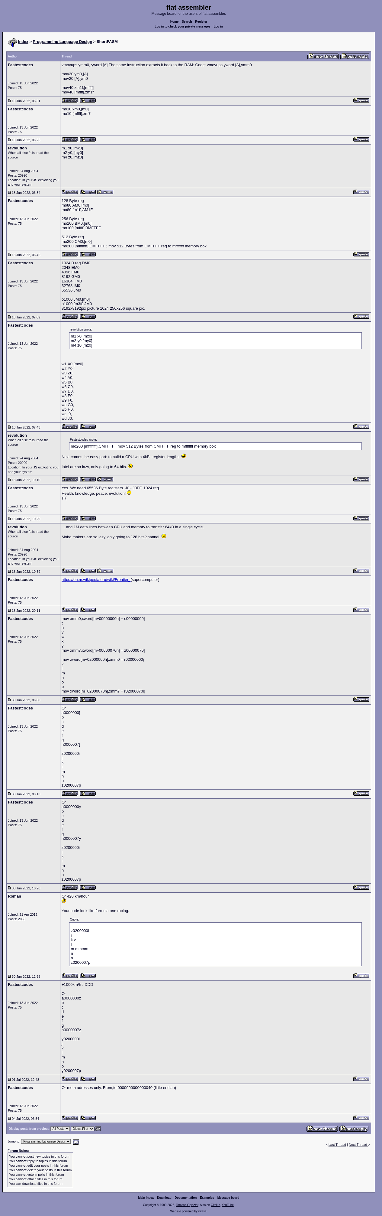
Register (201, 21)
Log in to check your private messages (182, 26)
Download (164, 1197)
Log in (218, 26)
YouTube (227, 1205)
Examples (207, 1197)
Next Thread (358, 1144)
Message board (228, 1197)
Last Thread (337, 1144)
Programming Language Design (62, 41)
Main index (146, 1197)
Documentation (186, 1197)
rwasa (202, 1211)
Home (174, 21)
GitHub (215, 1205)
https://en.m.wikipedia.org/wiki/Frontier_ (96, 579)
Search (187, 21)
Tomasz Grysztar (187, 1205)
